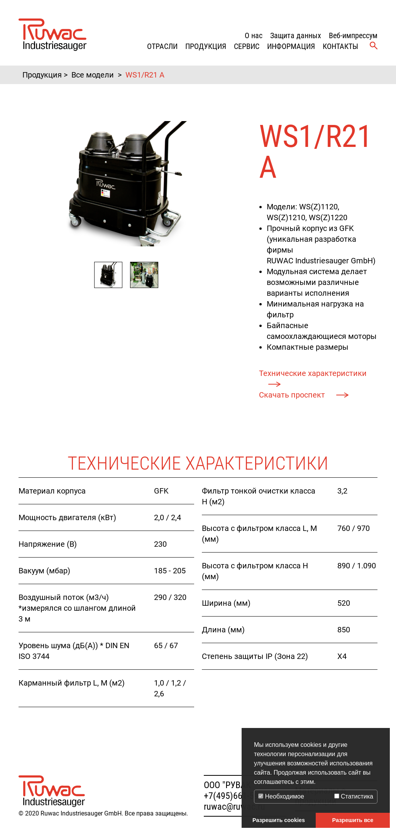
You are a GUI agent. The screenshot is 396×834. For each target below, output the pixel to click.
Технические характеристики (313, 373)
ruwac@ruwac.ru (234, 806)
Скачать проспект (293, 394)
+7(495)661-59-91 (237, 795)
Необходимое (281, 796)
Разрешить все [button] (353, 820)
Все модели (92, 74)
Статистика (353, 796)
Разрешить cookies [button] (278, 820)
